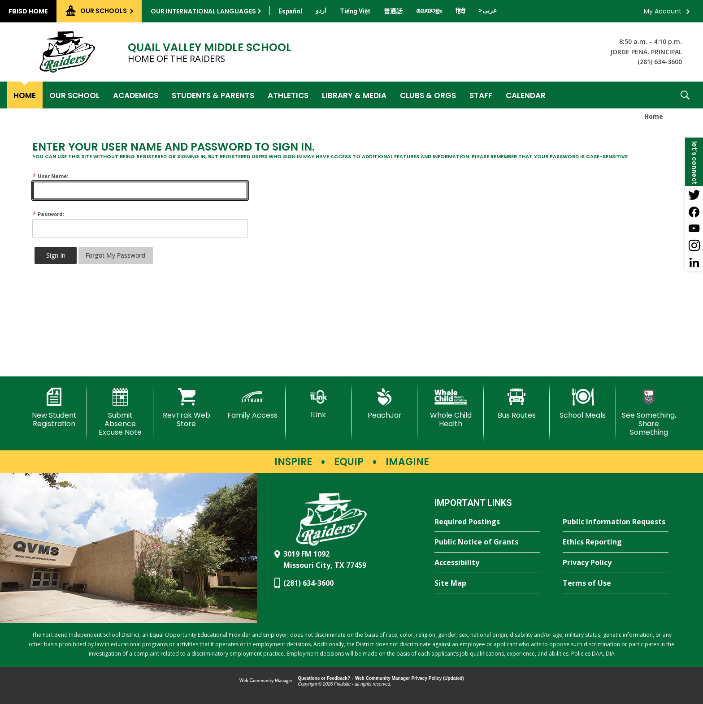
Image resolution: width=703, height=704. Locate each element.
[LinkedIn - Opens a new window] (694, 263)
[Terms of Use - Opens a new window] (615, 583)
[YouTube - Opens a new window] (694, 228)
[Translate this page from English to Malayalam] (429, 10)
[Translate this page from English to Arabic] (487, 10)
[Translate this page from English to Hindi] (460, 11)
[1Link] (318, 403)
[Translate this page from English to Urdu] (321, 10)
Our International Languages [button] (203, 11)
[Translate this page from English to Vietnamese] (355, 11)
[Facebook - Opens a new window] (694, 211)
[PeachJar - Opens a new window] (384, 403)
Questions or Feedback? (324, 678)
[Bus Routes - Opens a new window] (516, 403)
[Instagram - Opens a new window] (694, 246)
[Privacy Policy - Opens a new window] (615, 563)
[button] (685, 95)
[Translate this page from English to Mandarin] (393, 11)
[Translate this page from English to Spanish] (290, 11)
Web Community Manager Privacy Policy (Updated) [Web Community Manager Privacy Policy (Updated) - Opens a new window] (409, 678)
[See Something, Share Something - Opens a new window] (649, 412)
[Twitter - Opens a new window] (694, 194)
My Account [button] (662, 11)
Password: (48, 214)
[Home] (25, 95)
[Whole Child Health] (450, 408)
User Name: (50, 176)
